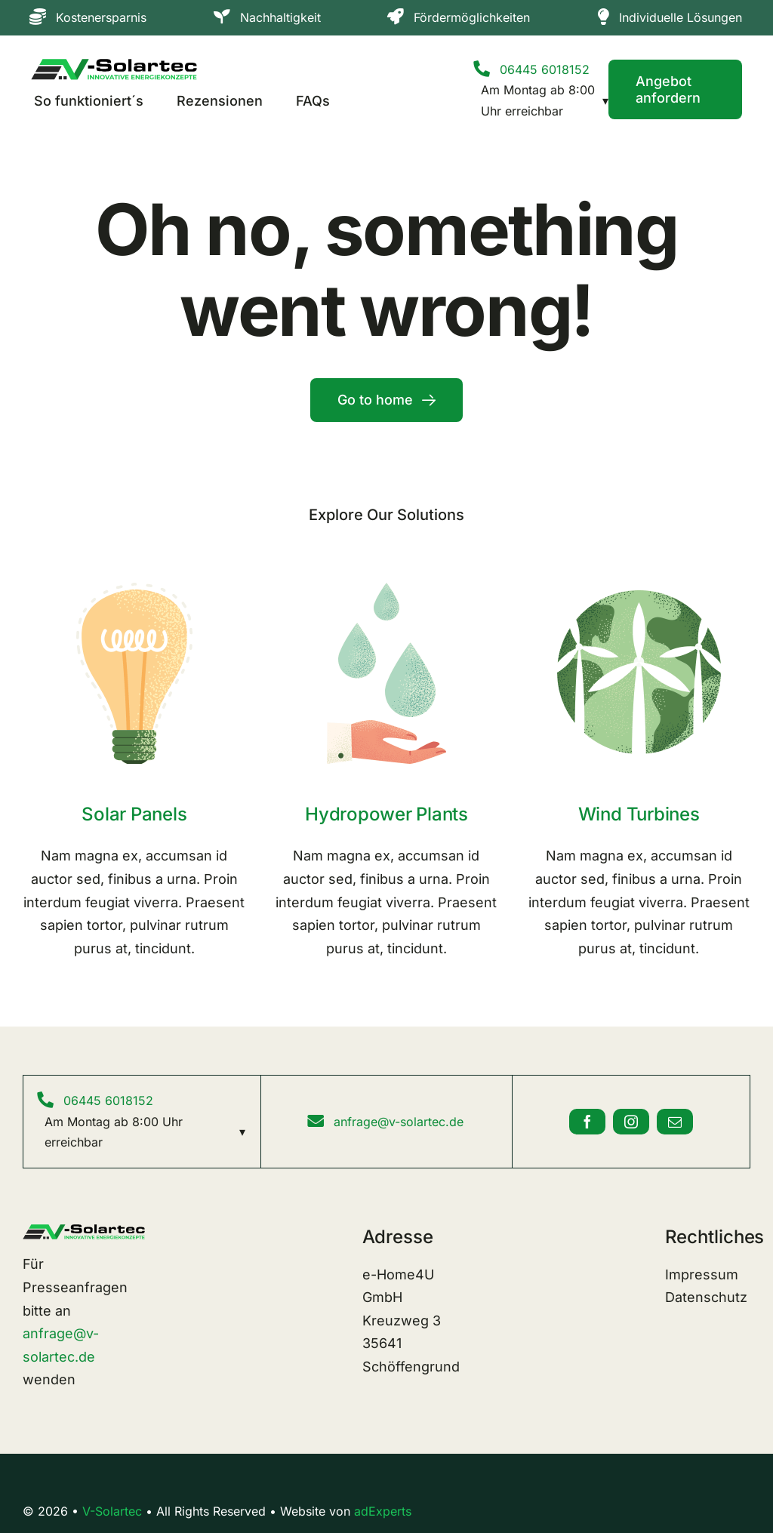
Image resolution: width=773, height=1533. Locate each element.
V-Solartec (112, 1511)
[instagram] (631, 1121)
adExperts (382, 1511)
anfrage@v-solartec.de (398, 1121)
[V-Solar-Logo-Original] (114, 65)
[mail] (675, 1121)
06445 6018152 (545, 69)
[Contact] (675, 89)
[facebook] (587, 1121)
